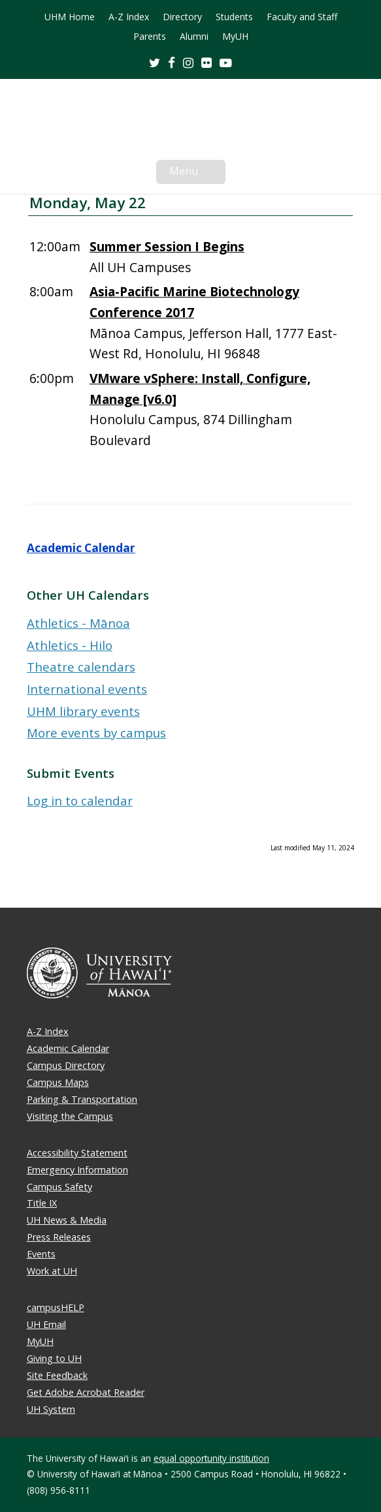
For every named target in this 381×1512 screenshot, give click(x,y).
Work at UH (52, 1271)
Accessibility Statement (77, 1153)
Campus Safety (59, 1186)
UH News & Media (67, 1220)
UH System (51, 1409)
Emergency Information (77, 1170)
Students (234, 17)
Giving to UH (54, 1358)
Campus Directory (66, 1065)
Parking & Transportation (82, 1099)
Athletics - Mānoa (78, 623)
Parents (149, 36)
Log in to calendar (80, 800)
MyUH (235, 36)
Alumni (194, 36)
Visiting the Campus (70, 1116)
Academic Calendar (81, 547)
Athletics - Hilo (69, 645)
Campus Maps (58, 1082)
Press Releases (59, 1237)
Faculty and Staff (302, 17)
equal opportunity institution (211, 1458)
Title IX (42, 1203)
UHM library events (83, 711)
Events (41, 1254)
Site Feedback (57, 1375)
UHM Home (69, 17)
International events (87, 689)
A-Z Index (128, 17)
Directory (182, 17)
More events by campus (96, 732)
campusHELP (55, 1307)
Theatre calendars (81, 666)
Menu (197, 173)
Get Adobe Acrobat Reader (85, 1392)
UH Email (46, 1324)
